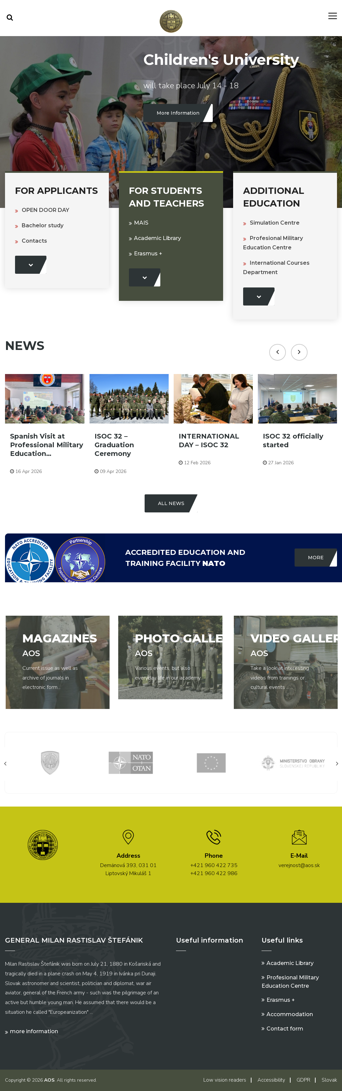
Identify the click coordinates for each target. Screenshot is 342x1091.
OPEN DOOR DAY (45, 210)
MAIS (141, 223)
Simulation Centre (275, 223)
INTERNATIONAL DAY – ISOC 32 (209, 440)
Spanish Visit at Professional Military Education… (46, 445)
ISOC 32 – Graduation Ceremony (114, 445)
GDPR (303, 1080)
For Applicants (56, 190)
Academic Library (157, 238)
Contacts (34, 241)
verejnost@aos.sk (299, 865)
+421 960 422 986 (213, 873)
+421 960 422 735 (213, 865)
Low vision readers (224, 1080)
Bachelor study (42, 225)
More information (34, 1031)
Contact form (285, 1028)
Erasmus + (148, 253)
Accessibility (271, 1080)
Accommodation (290, 1014)
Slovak (329, 1080)
